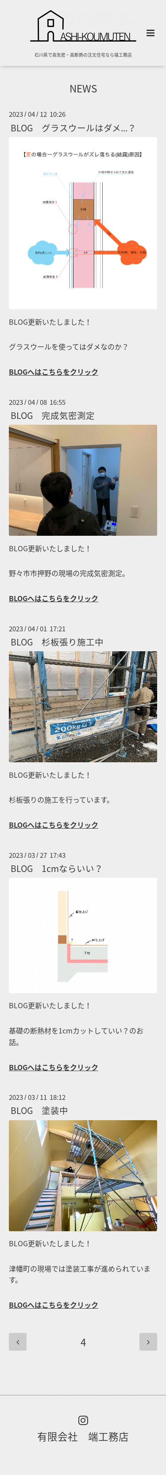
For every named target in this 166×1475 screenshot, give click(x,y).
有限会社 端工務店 (83, 1436)
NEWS (83, 88)
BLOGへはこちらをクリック (53, 371)
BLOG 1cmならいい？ (57, 868)
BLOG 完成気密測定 (53, 415)
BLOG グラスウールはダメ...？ (73, 127)
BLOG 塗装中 (39, 1110)
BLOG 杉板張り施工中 (57, 641)
